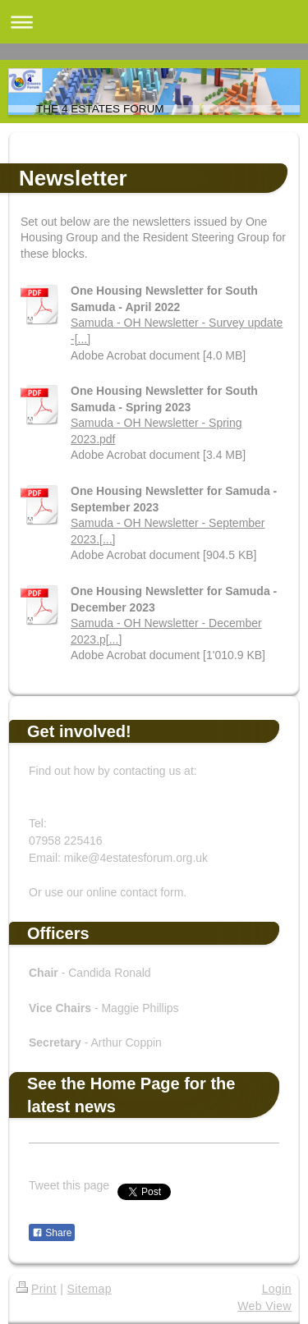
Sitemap (89, 1288)
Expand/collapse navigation (154, 21)
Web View (264, 1306)
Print (36, 1288)
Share (51, 1233)
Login (277, 1288)
